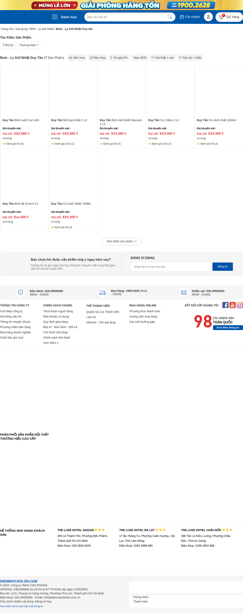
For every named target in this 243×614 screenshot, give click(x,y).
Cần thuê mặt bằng (55, 332)
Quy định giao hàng (55, 321)
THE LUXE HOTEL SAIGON (81, 530)
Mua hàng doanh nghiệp (15, 332)
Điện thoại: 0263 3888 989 (136, 545)
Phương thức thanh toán (144, 311)
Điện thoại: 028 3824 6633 (74, 545)
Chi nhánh (189, 17)
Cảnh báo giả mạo (11, 337)
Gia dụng (22, 29)
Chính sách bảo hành (56, 337)
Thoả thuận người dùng (58, 311)
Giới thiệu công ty (11, 311)
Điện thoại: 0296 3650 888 (197, 545)
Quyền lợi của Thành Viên (102, 311)
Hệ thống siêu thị (11, 316)
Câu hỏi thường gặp (142, 321)
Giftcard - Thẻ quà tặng (101, 322)
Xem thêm (51, 342)
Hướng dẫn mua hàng (143, 316)
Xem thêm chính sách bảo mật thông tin (21, 606)
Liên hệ (91, 317)
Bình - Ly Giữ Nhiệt (42, 29)
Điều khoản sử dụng (56, 316)
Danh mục (69, 17)
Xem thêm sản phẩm (121, 241)
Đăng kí (222, 266)
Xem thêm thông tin (228, 327)
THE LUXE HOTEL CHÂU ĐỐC (206, 530)
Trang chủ (7, 29)
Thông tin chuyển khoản (15, 321)
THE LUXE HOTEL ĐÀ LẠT (142, 530)
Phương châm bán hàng (15, 327)
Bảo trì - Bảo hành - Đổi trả (60, 327)
